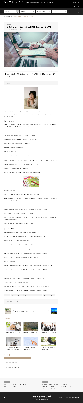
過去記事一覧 (76, 2)
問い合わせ (27, 384)
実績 (5, 386)
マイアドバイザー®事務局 (47, 384)
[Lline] (26, 295)
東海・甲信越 (63, 386)
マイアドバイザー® (41, 396)
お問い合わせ (76, 6)
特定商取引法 (37, 399)
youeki (11, 301)
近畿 (43, 388)
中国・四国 (56, 384)
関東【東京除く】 (54, 388)
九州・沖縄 (65, 384)
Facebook (4, 397)
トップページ (66, 2)
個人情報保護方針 (44, 399)
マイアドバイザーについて (18, 384)
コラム (9, 24)
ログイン (15, 367)
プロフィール (21, 83)
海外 (70, 386)
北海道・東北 (44, 386)
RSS (6, 397)
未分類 (14, 386)
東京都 (52, 386)
